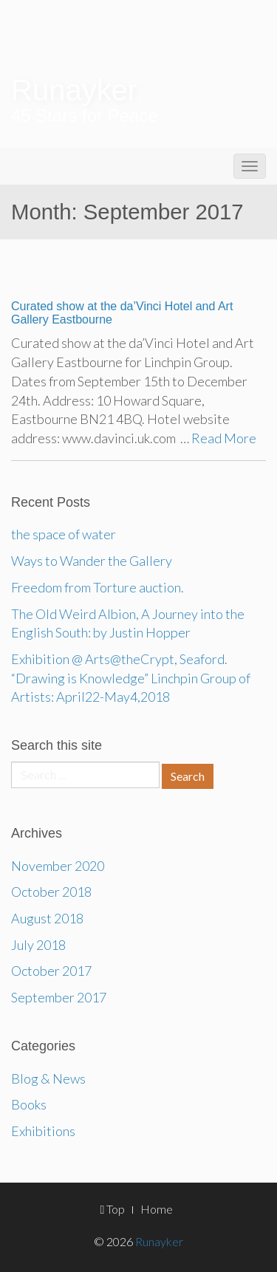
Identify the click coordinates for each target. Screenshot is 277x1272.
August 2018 (47, 918)
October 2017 (51, 970)
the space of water (63, 534)
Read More (223, 438)
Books (29, 1104)
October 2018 (51, 891)
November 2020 (57, 866)
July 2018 (38, 945)
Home (156, 1209)
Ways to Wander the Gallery (91, 561)
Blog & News (48, 1078)
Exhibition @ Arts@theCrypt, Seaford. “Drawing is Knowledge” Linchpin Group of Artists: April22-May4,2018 (130, 678)
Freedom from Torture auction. (97, 587)
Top (113, 1209)
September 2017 (58, 997)
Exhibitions (43, 1131)
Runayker (74, 90)
